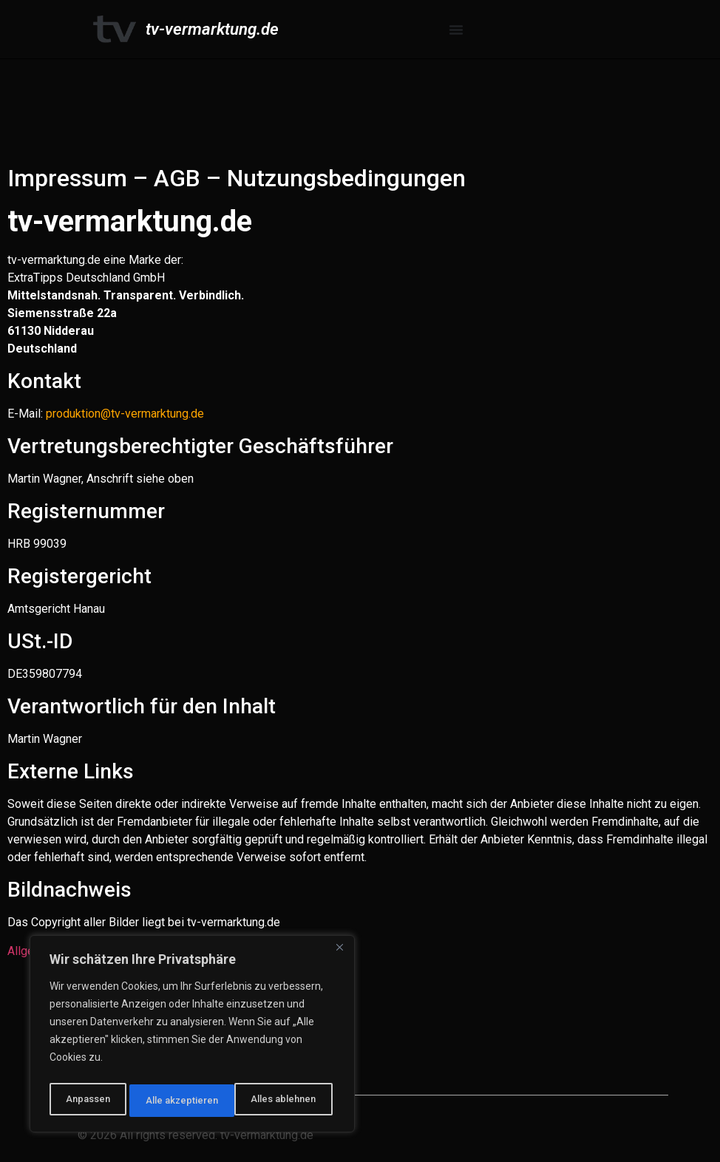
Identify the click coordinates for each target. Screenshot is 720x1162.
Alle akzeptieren (283, 1101)
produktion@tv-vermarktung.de (125, 414)
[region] (192, 1037)
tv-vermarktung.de (212, 28)
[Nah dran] (339, 954)
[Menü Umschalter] (456, 29)
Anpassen (86, 1101)
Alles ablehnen (177, 1101)
